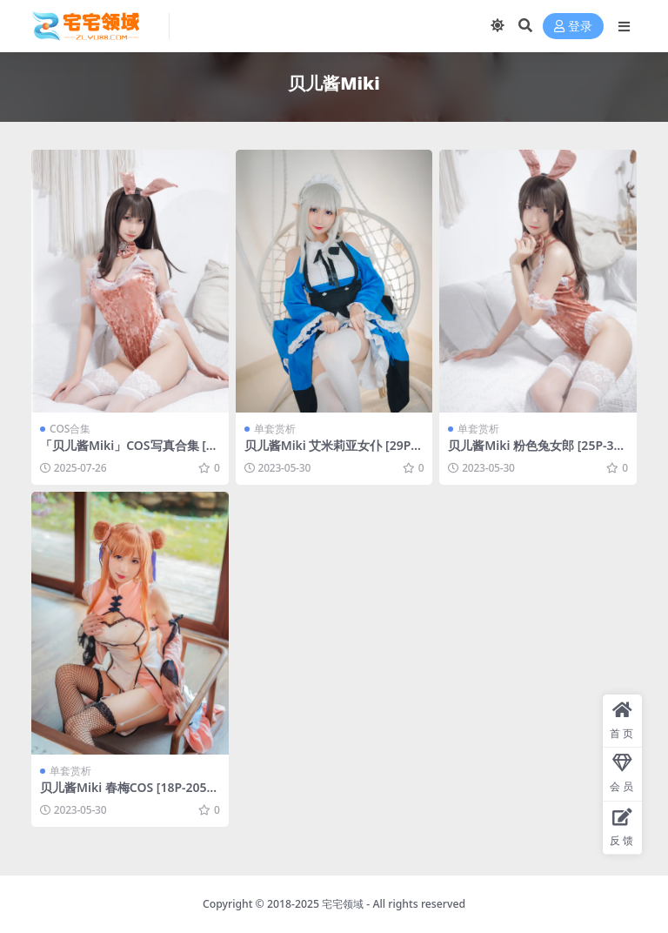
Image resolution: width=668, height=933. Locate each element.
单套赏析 (275, 428)
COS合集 (70, 428)
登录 (573, 26)
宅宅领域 (343, 903)
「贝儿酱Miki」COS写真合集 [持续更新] (129, 452)
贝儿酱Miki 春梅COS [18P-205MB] (129, 794)
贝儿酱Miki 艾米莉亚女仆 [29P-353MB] (333, 452)
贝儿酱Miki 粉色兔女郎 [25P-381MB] (537, 452)
